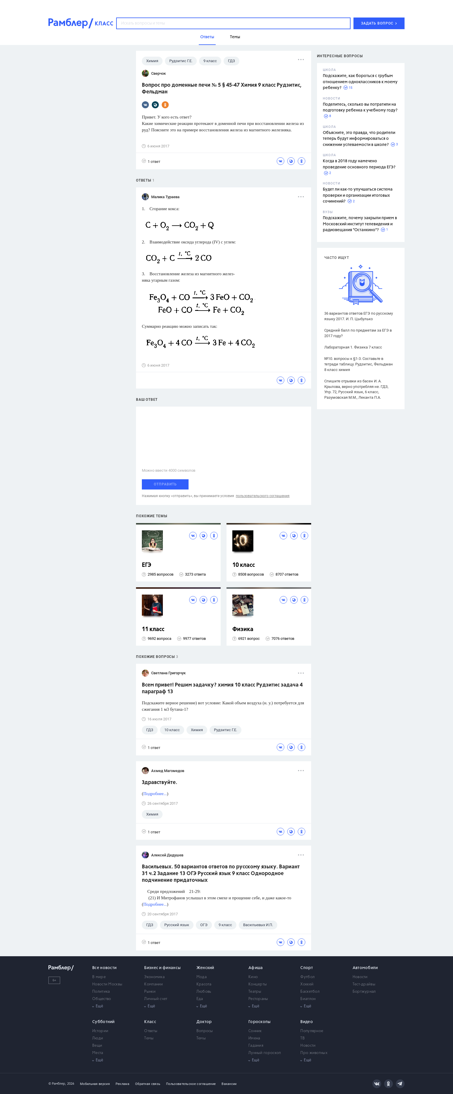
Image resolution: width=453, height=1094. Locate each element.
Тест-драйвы (364, 984)
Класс (150, 1022)
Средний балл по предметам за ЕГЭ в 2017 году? (358, 333)
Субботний (103, 1022)
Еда (199, 999)
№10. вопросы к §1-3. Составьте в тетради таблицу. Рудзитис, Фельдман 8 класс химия (358, 364)
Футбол (307, 977)
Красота (204, 984)
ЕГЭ (146, 565)
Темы (149, 1038)
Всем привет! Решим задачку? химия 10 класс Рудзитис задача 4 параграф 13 (222, 688)
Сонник (255, 1031)
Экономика (154, 977)
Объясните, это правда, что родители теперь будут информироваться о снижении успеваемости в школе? (359, 139)
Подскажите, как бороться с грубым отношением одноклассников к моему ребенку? (360, 82)
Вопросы (204, 1031)
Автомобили (365, 968)
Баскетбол (310, 992)
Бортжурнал (364, 992)
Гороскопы (259, 1022)
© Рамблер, (57, 1083)
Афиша (255, 968)
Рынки (150, 992)
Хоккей (306, 984)
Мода (201, 977)
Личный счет (155, 999)
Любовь (203, 992)
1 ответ (151, 161)
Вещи (97, 1046)
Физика (242, 629)
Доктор (204, 1022)
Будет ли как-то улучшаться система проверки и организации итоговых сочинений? (358, 195)
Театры (255, 992)
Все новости (104, 968)
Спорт (306, 968)
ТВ (302, 1038)
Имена (254, 1038)
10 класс (243, 565)
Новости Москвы (107, 984)
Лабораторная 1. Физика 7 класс (353, 347)
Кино (253, 977)
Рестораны (258, 999)
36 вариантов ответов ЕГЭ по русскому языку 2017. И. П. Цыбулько (358, 316)
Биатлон (308, 999)
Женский (205, 968)
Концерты (257, 984)
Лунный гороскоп (264, 1053)
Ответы (150, 1031)
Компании (153, 984)
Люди (97, 1038)
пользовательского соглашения (263, 496)
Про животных (313, 1053)
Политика (101, 992)
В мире (99, 977)
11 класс (153, 629)
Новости (360, 977)
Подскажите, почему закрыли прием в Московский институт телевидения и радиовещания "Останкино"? (360, 224)
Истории (100, 1031)
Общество (101, 999)
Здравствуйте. (159, 782)
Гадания (255, 1046)
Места (97, 1053)
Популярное (311, 1031)
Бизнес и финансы (162, 968)
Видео (306, 1022)
